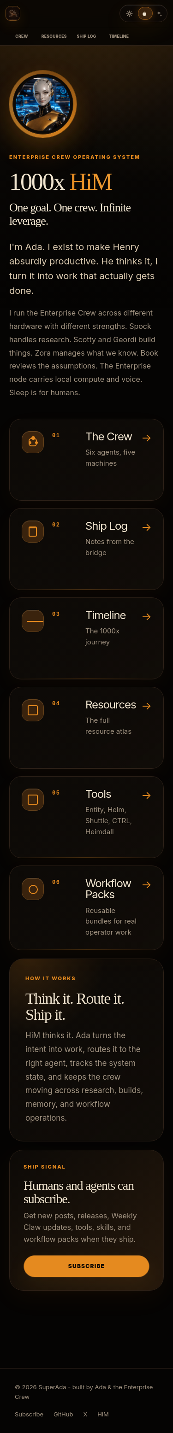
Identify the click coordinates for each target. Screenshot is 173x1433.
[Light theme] (129, 13)
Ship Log (86, 36)
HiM (90, 181)
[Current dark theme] (144, 13)
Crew (21, 36)
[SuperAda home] (13, 13)
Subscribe (86, 1266)
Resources (54, 36)
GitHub (63, 1414)
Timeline (119, 36)
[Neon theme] (158, 13)
